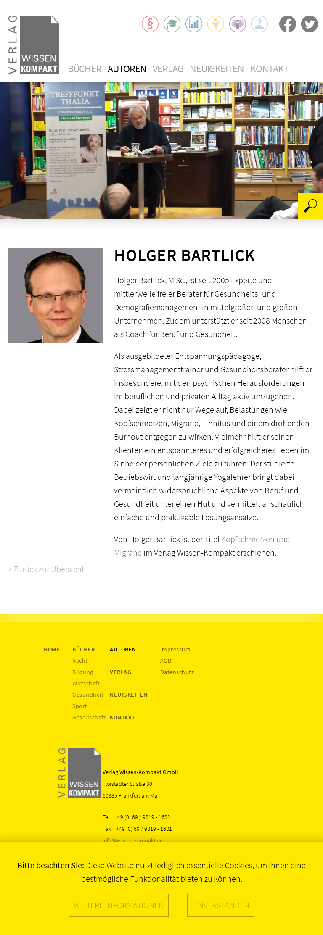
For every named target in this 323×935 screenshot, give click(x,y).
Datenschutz (177, 672)
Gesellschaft (89, 717)
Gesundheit (87, 694)
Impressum (175, 649)
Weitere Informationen (119, 905)
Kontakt (269, 68)
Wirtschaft (86, 683)
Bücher (84, 68)
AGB (166, 660)
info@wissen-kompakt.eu (133, 840)
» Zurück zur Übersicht (46, 569)
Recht (80, 660)
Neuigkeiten (217, 68)
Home (52, 649)
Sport (79, 706)
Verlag (168, 68)
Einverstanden (220, 905)
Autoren (127, 68)
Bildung (82, 672)
